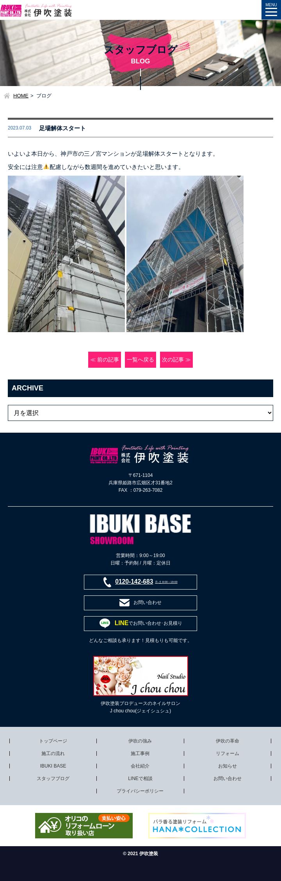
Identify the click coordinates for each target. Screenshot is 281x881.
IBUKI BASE (53, 766)
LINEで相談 (140, 778)
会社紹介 (140, 766)
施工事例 (140, 753)
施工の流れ (53, 753)
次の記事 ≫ (176, 360)
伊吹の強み (140, 741)
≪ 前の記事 (104, 360)
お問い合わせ (227, 778)
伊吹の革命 (227, 741)
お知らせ (227, 766)
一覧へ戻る (140, 360)
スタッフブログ (53, 778)
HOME (20, 96)
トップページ (53, 741)
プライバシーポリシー (140, 791)
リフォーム (227, 753)
